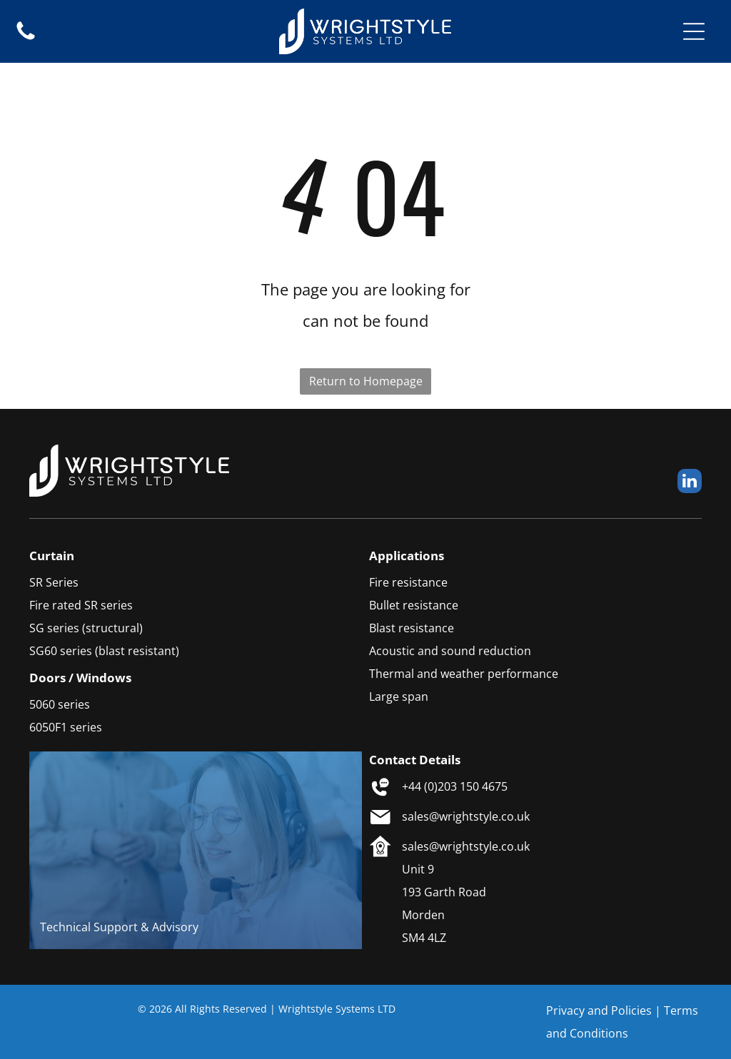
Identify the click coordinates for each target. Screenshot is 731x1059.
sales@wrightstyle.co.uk (466, 816)
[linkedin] (689, 483)
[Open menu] (694, 31)
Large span (398, 696)
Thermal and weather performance (463, 673)
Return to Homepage (366, 381)
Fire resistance (408, 582)
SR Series (54, 582)
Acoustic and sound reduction (450, 651)
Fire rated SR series (81, 605)
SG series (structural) (86, 628)
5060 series (59, 704)
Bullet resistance (413, 605)
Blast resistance (411, 628)
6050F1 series (65, 727)
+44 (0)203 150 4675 (455, 786)
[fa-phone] (25, 38)
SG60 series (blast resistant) (104, 651)
